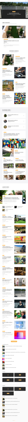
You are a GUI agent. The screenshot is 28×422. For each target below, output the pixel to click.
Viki (5, 43)
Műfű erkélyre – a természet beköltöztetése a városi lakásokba (7, 217)
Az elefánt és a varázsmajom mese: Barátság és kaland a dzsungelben (6, 257)
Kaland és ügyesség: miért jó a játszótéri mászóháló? (20, 84)
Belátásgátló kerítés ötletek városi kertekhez (19, 153)
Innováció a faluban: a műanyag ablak (7, 323)
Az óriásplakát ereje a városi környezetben (6, 237)
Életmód (5, 132)
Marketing (4, 235)
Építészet (4, 245)
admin (5, 136)
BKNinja (14, 420)
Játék (4, 196)
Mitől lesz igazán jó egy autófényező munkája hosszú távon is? (7, 71)
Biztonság (14, 11)
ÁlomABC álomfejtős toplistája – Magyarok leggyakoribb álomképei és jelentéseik (7, 97)
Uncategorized (6, 39)
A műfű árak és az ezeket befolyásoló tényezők (10, 367)
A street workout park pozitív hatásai (9, 361)
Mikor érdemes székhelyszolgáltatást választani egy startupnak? (8, 172)
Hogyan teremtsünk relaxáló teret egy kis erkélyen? (11, 41)
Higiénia (4, 331)
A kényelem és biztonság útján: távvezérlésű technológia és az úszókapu (14, 14)
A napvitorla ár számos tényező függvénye (9, 210)
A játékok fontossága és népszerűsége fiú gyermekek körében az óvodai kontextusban (11, 198)
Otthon (4, 278)
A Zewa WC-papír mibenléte (6, 332)
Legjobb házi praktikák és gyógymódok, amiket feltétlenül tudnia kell (7, 268)
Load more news (14, 341)
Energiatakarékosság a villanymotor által (20, 207)
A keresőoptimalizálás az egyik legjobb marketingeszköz (9, 207)
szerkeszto (4, 221)
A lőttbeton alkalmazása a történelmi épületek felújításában (7, 247)
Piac (4, 158)
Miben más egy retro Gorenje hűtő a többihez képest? (7, 280)
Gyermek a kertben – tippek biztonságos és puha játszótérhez (19, 160)
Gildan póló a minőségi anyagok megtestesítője (7, 302)
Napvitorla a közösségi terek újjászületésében (6, 227)
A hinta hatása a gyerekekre (8, 364)
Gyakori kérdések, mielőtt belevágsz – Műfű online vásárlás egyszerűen (8, 160)
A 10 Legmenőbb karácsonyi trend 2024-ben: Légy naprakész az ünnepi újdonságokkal (20, 172)
